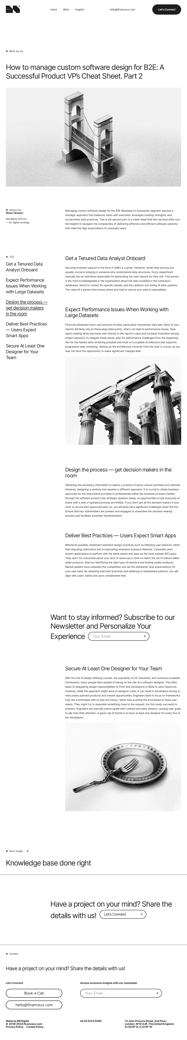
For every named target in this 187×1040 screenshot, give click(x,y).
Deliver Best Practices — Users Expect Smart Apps (26, 329)
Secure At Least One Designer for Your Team (25, 351)
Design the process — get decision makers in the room (26, 307)
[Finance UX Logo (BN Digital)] (13, 10)
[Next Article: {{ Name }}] (93, 863)
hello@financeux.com (122, 9)
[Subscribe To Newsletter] (116, 636)
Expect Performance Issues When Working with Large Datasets (26, 285)
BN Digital (23, 1020)
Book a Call (34, 993)
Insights (79, 9)
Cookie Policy (34, 1026)
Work (66, 9)
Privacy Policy (14, 1026)
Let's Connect (166, 9)
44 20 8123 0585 (91, 1020)
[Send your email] (144, 636)
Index (53, 9)
